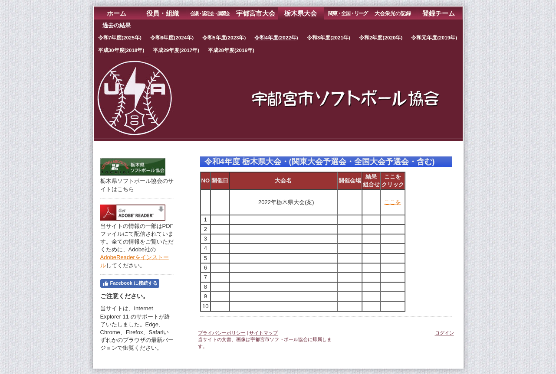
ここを (392, 202)
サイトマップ (263, 332)
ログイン (444, 332)
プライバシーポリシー (222, 332)
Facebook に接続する (130, 283)
